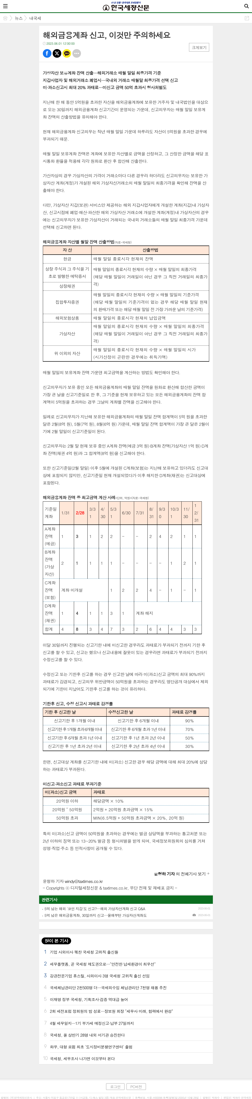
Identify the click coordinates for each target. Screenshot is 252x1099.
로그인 (115, 1086)
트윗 (57, 53)
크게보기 (199, 47)
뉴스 (19, 18)
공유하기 (247, 18)
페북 (47, 53)
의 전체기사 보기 (179, 874)
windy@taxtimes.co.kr (84, 881)
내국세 (35, 18)
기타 (76, 53)
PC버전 (136, 1086)
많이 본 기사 (56, 941)
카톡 (67, 53)
